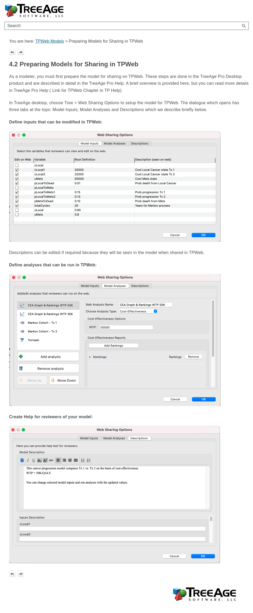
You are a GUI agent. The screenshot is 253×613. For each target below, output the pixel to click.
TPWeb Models (49, 41)
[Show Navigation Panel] (246, 10)
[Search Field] (126, 26)
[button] (244, 26)
